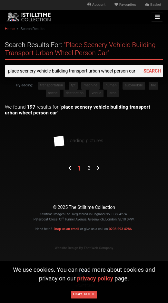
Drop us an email (66, 229)
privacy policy (95, 278)
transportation (51, 85)
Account (96, 5)
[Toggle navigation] (157, 17)
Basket (153, 5)
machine (90, 85)
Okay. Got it (84, 294)
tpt (73, 85)
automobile (134, 85)
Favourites (125, 5)
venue (96, 93)
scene (53, 93)
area (112, 93)
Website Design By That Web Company (84, 248)
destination (75, 93)
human (110, 85)
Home (10, 29)
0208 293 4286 (120, 229)
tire (153, 85)
